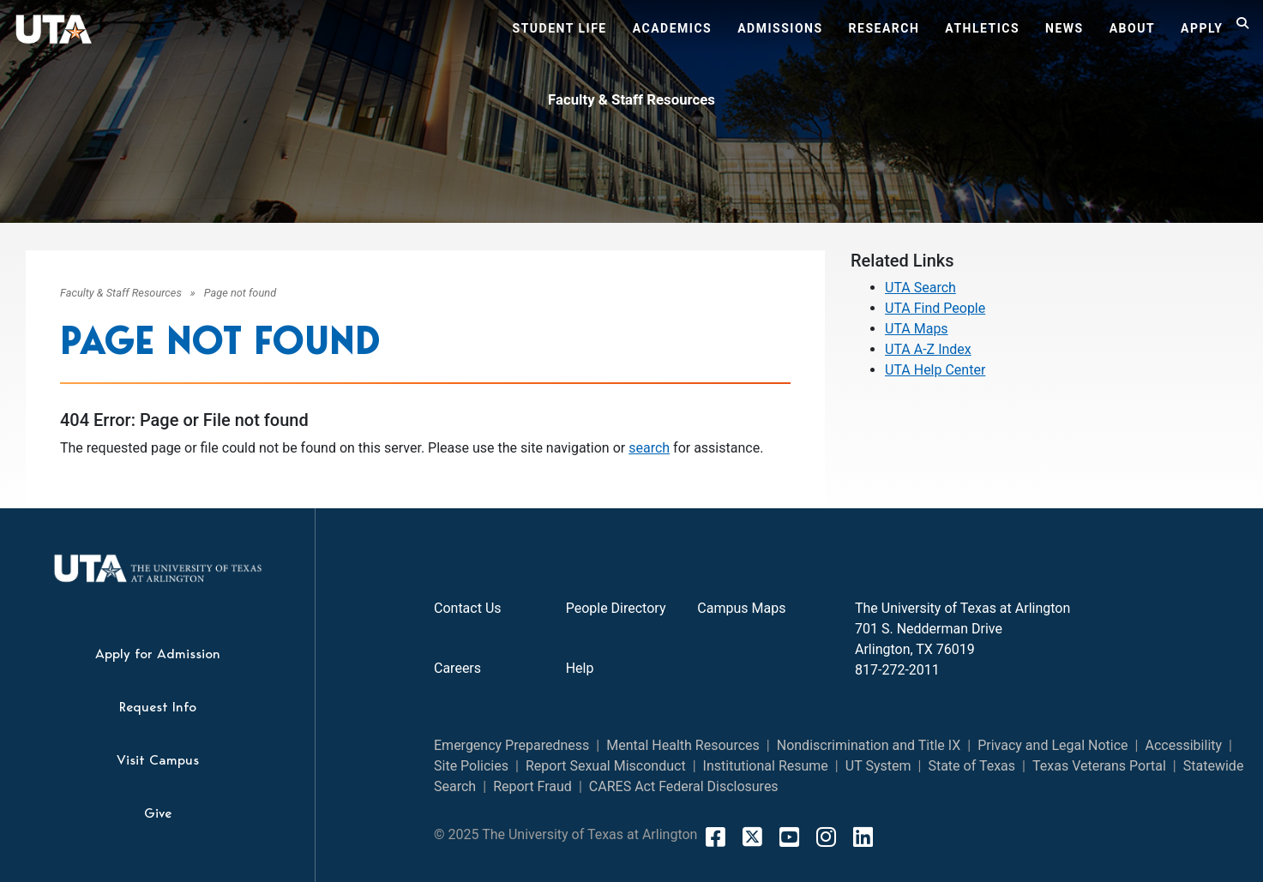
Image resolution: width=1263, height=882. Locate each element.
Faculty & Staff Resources (631, 99)
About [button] (1132, 28)
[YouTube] (789, 836)
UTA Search (920, 287)
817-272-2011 (897, 670)
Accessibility (1184, 745)
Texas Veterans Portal (1099, 766)
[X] (752, 836)
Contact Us (468, 608)
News (1064, 28)
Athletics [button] (982, 28)
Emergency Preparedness (511, 745)
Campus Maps (741, 608)
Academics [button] (672, 28)
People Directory (616, 608)
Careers (457, 668)
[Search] (1243, 31)
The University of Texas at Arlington (962, 608)
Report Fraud (532, 786)
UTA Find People (935, 308)
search (649, 448)
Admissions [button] (779, 28)
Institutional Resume (765, 766)
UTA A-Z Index (928, 349)
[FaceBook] (715, 836)
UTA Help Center (935, 370)
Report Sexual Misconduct (606, 766)
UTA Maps (916, 329)
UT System (878, 766)
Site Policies (471, 766)
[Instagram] (826, 836)
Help (580, 668)
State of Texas (971, 766)
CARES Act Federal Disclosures (684, 786)
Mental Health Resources (683, 745)
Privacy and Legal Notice (1052, 745)
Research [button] (884, 28)
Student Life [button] (560, 28)
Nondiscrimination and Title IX (869, 745)
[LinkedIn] (863, 836)
